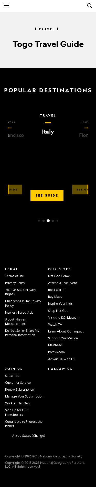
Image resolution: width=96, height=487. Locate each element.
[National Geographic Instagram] (51, 375)
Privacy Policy (15, 283)
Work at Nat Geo (17, 403)
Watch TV (55, 324)
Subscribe (12, 376)
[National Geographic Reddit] (52, 407)
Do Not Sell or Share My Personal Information (22, 332)
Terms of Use (14, 276)
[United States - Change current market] (25, 435)
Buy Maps (55, 296)
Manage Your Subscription (24, 396)
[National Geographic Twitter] (51, 385)
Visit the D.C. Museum (64, 317)
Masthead (55, 345)
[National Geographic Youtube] (63, 385)
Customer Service (18, 382)
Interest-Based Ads (19, 312)
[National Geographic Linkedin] (52, 396)
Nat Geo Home (59, 276)
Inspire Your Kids (60, 303)
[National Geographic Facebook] (63, 375)
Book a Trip (56, 290)
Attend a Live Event (62, 283)
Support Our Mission (63, 338)
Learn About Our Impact (66, 331)
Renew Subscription (19, 389)
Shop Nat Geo (58, 311)
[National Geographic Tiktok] (64, 396)
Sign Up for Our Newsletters (16, 412)
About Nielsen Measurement (15, 321)
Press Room (56, 352)
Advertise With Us (61, 359)
